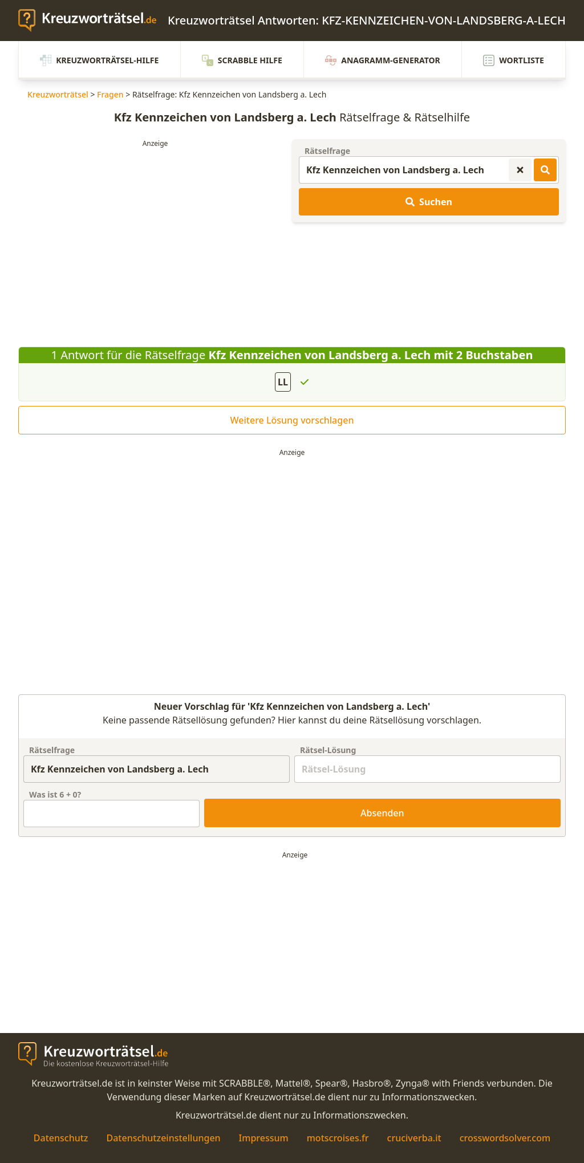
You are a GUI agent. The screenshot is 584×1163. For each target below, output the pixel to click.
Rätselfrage (327, 150)
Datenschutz (61, 1138)
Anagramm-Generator (382, 60)
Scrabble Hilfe (242, 60)
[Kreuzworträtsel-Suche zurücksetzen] (520, 169)
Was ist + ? (55, 794)
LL (283, 382)
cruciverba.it (414, 1138)
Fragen (110, 94)
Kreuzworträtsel (57, 94)
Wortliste (513, 60)
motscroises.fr (338, 1138)
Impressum (264, 1138)
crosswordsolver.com (505, 1138)
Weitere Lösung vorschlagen (292, 420)
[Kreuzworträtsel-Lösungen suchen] (545, 169)
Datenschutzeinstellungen (163, 1138)
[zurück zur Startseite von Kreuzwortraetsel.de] (93, 20)
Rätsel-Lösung (328, 750)
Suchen (428, 202)
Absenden (382, 813)
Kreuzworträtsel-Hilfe (99, 60)
